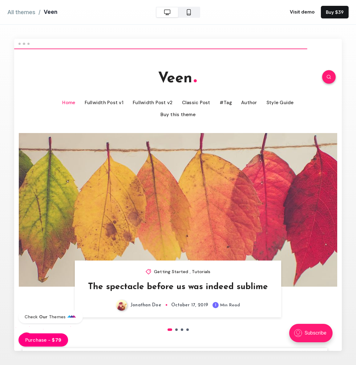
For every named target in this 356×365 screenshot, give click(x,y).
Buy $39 (335, 12)
